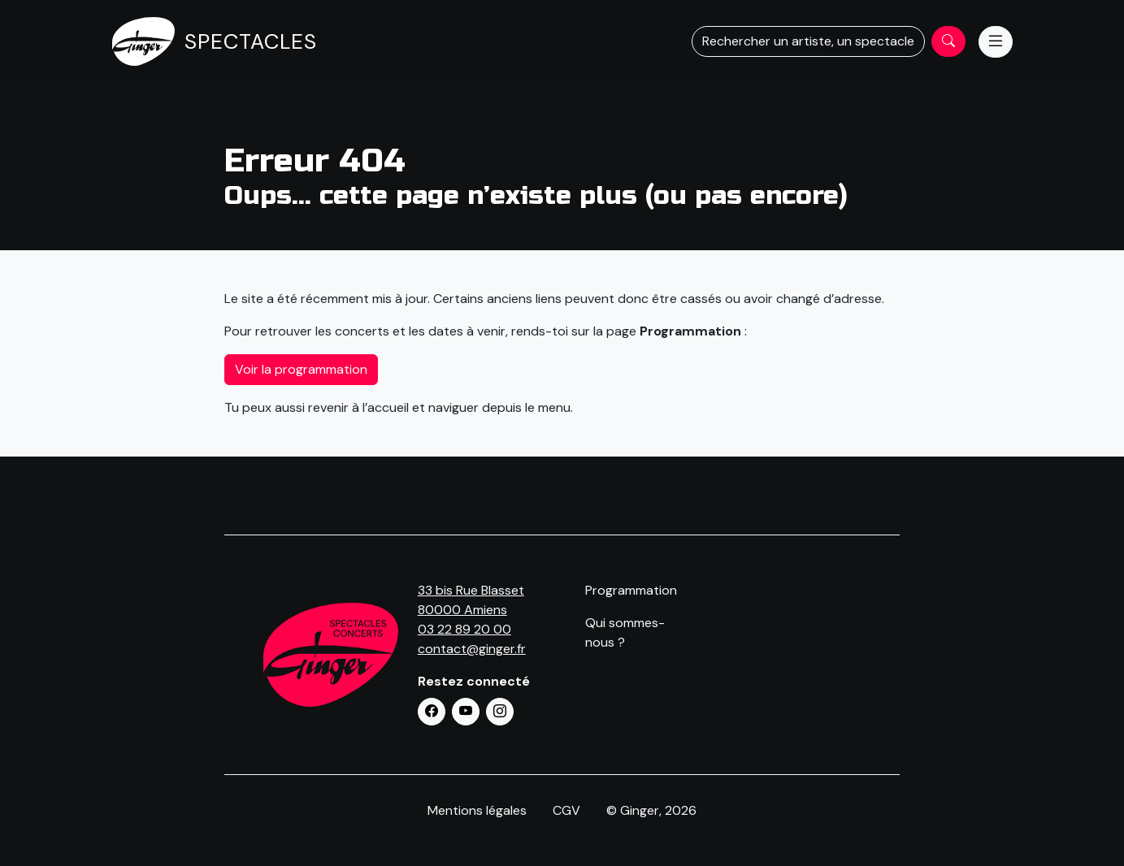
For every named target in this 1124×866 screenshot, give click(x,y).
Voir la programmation (301, 369)
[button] (431, 711)
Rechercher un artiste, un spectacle (808, 41)
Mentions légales (477, 810)
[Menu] (996, 42)
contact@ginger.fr (472, 648)
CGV (566, 810)
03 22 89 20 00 (464, 629)
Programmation (631, 590)
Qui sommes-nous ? (625, 632)
